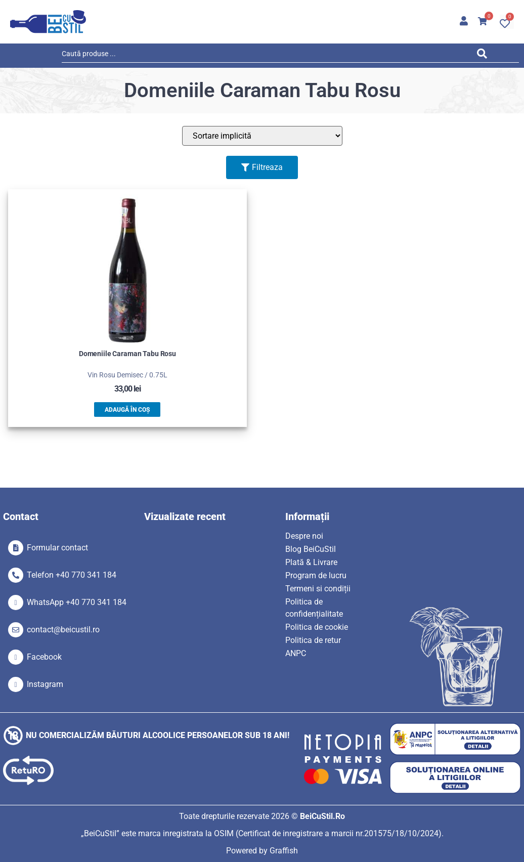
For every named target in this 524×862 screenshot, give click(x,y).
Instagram (45, 684)
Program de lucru (315, 575)
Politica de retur (313, 640)
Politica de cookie (316, 627)
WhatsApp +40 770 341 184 (76, 602)
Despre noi (304, 536)
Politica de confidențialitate (314, 608)
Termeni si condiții (318, 588)
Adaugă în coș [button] (127, 409)
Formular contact (57, 547)
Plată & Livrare (311, 562)
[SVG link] (48, 21)
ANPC (295, 653)
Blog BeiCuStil (310, 549)
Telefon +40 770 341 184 (71, 575)
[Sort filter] (262, 136)
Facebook (44, 657)
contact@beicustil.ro (63, 629)
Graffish (284, 850)
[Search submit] (484, 55)
